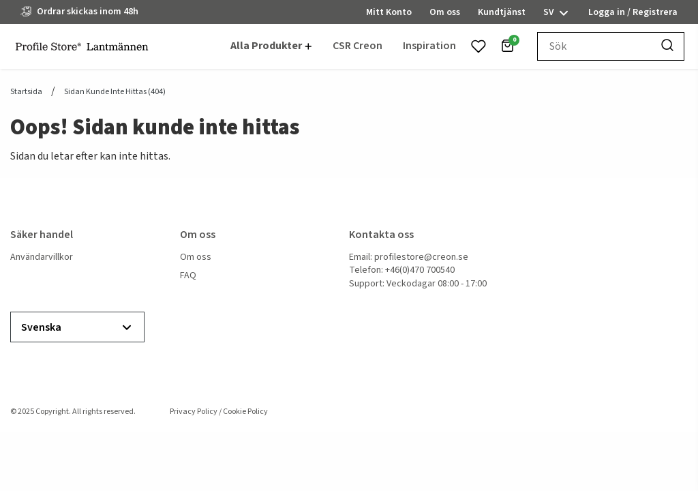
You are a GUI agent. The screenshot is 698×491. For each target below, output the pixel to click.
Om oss (195, 257)
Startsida (26, 92)
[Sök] (667, 46)
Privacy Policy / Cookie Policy (219, 411)
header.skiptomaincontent (0, 0)
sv (557, 12)
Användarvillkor (41, 257)
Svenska (77, 328)
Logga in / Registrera (633, 12)
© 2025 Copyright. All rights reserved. (73, 411)
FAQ (188, 275)
